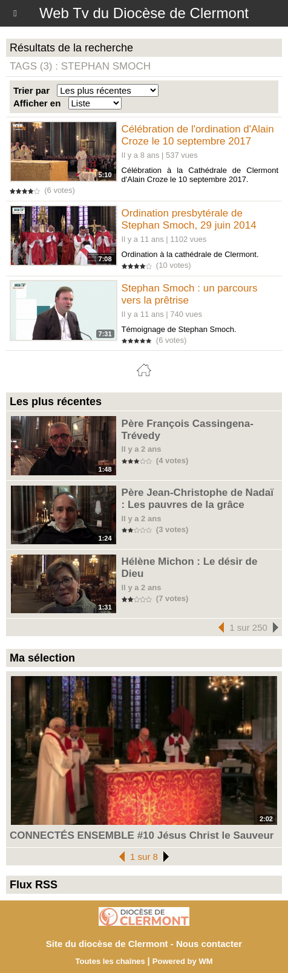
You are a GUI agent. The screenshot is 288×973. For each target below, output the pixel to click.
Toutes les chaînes (110, 961)
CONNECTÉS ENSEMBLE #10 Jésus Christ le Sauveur (141, 835)
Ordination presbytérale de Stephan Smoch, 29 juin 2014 (189, 219)
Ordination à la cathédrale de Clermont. (190, 254)
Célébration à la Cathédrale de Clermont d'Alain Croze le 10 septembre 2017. (200, 175)
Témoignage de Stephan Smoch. (179, 329)
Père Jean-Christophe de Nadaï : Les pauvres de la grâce (197, 498)
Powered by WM (182, 961)
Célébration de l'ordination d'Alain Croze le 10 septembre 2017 (198, 135)
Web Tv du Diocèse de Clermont (144, 13)
